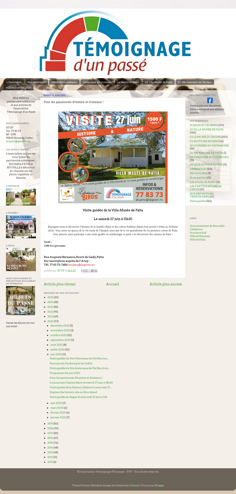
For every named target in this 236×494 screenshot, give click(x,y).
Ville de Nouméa (200, 236)
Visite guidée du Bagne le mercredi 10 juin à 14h (78, 397)
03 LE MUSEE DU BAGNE (205, 136)
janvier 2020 (58, 417)
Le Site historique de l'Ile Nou (194, 82)
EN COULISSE (198, 173)
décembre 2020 (60, 325)
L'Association (14, 82)
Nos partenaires (37, 82)
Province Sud (198, 232)
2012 (50, 457)
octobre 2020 (58, 335)
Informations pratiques (64, 82)
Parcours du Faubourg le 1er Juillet (71, 363)
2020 (50, 321)
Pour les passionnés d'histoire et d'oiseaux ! (76, 377)
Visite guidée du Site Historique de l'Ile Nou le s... (79, 358)
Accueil (112, 284)
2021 (50, 316)
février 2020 (58, 412)
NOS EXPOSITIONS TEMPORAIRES (202, 195)
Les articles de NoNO (202, 182)
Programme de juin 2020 (65, 373)
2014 (50, 447)
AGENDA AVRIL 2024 (18, 87)
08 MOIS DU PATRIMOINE (206, 164)
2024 (50, 302)
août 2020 (56, 344)
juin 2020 (56, 354)
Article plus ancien (165, 284)
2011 (50, 462)
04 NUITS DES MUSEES (204, 141)
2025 (50, 297)
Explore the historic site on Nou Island (73, 392)
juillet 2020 (57, 349)
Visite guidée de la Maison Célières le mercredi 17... (80, 387)
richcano (134, 485)
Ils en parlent (198, 177)
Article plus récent (60, 284)
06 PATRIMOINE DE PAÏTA (206, 153)
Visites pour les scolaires (97, 82)
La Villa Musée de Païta (158, 82)
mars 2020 (57, 407)
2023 (50, 306)
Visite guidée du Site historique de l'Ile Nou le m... (79, 368)
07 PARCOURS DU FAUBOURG (209, 157)
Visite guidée (198, 201)
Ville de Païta (198, 239)
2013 (50, 452)
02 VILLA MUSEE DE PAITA (207, 129)
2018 (50, 428)
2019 (50, 423)
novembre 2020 (60, 330)
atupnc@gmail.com (18, 141)
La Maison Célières (128, 82)
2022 (50, 311)
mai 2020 (56, 403)
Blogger (159, 485)
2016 (50, 438)
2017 (50, 433)
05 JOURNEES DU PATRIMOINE (209, 145)
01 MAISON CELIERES (203, 125)
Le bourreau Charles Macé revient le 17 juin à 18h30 (81, 382)
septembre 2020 (60, 340)
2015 (50, 442)
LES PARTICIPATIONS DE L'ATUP (206, 188)
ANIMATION (198, 169)
